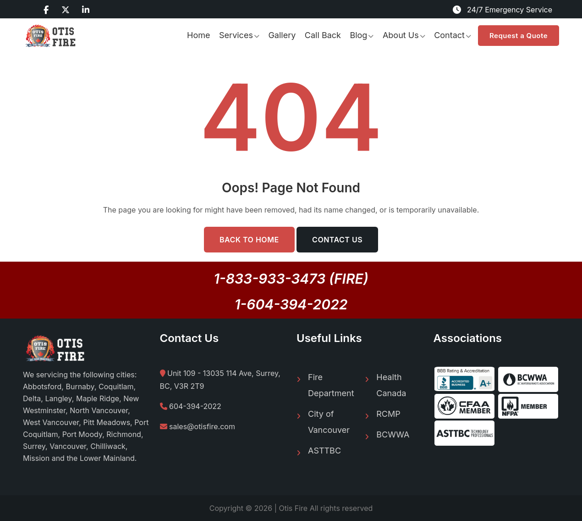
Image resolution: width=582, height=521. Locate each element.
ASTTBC (324, 450)
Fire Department (331, 385)
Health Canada (391, 385)
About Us (401, 35)
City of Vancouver (329, 422)
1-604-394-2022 (291, 304)
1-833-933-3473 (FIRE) (291, 278)
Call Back (323, 35)
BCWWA (392, 434)
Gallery (282, 35)
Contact (449, 35)
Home (198, 35)
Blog (358, 35)
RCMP (388, 414)
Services (236, 35)
